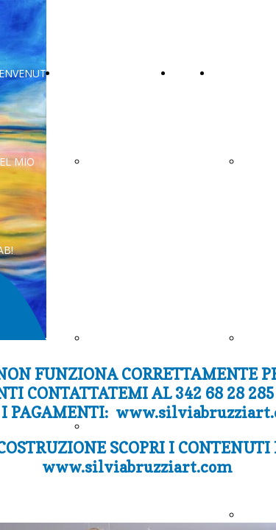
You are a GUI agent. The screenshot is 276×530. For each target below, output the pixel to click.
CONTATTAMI (122, 338)
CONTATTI (84, 73)
